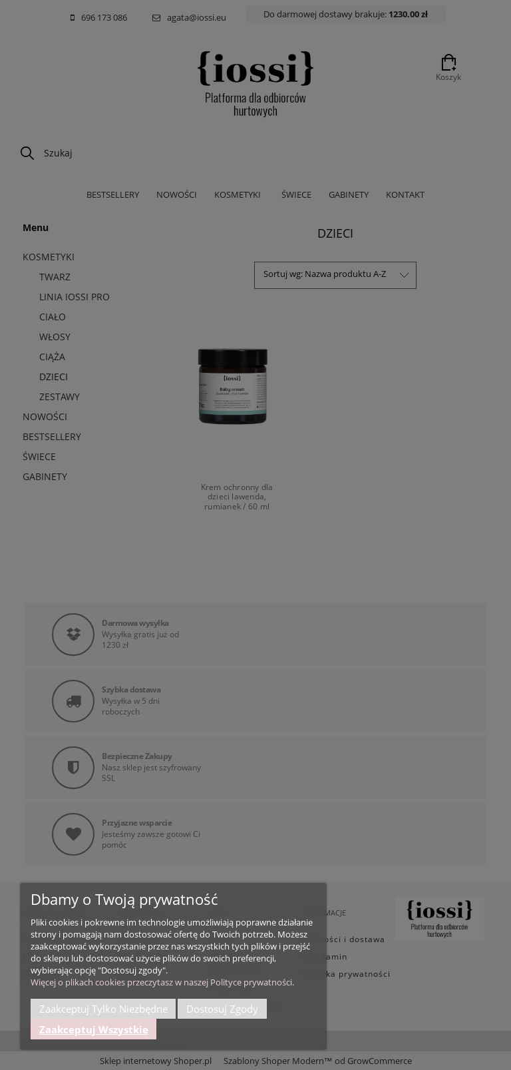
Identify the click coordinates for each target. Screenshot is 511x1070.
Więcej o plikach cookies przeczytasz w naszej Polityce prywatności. (162, 982)
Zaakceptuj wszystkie (93, 1029)
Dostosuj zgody (222, 1008)
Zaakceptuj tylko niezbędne (103, 1008)
